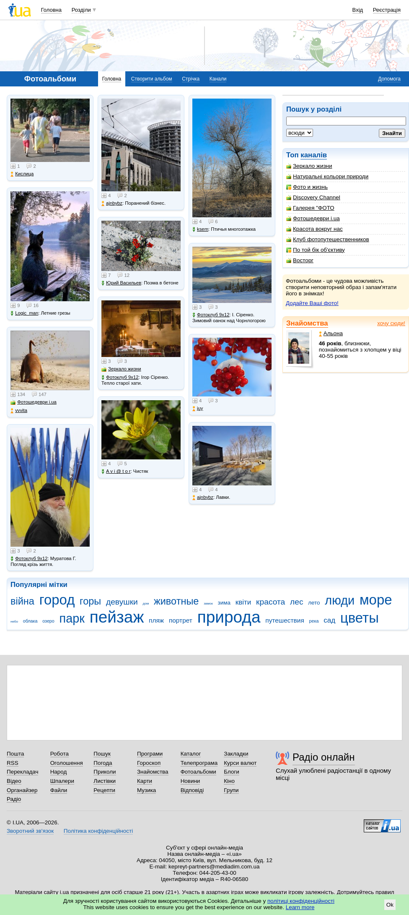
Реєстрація (387, 10)
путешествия (284, 620)
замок (208, 603)
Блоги (231, 772)
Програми (150, 754)
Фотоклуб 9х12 (28, 558)
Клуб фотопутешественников (327, 239)
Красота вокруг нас (314, 229)
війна (22, 601)
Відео (14, 781)
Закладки (236, 754)
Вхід (357, 10)
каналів (313, 155)
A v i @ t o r (115, 471)
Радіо (14, 799)
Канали (218, 79)
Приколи (104, 772)
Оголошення (66, 763)
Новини (190, 781)
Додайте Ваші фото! (312, 303)
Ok (389, 905)
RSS (12, 763)
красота (270, 601)
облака (30, 620)
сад (329, 620)
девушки (122, 601)
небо (14, 621)
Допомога (389, 79)
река (314, 620)
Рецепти (104, 790)
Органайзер (22, 790)
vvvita (18, 410)
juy (197, 408)
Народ (58, 772)
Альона (331, 333)
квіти (243, 602)
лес (296, 601)
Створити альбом (151, 79)
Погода (102, 763)
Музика (146, 790)
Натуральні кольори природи (327, 176)
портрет (180, 620)
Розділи (81, 10)
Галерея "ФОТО (310, 208)
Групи (231, 790)
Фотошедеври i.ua (313, 218)
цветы (359, 618)
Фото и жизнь (307, 187)
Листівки (104, 781)
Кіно (229, 781)
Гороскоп (148, 763)
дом (146, 603)
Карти (144, 781)
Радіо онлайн (324, 757)
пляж (156, 620)
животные (176, 601)
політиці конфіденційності (300, 901)
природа (229, 617)
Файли (58, 790)
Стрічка (190, 79)
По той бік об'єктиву (315, 250)
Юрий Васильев (121, 283)
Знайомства (307, 323)
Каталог (191, 754)
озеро (48, 620)
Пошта (15, 754)
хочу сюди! (391, 323)
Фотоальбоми (198, 772)
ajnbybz (111, 203)
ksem (200, 229)
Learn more (300, 907)
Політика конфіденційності (98, 831)
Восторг (299, 260)
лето (314, 603)
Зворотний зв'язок (30, 831)
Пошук (102, 754)
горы (90, 601)
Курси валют (240, 763)
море (376, 599)
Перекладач (22, 772)
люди (340, 600)
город (57, 599)
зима (224, 603)
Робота (59, 754)
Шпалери (62, 781)
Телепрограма (199, 763)
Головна (51, 10)
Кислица (22, 174)
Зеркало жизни (309, 166)
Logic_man (24, 313)
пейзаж (117, 617)
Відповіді (192, 790)
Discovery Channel (313, 197)
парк (72, 618)
